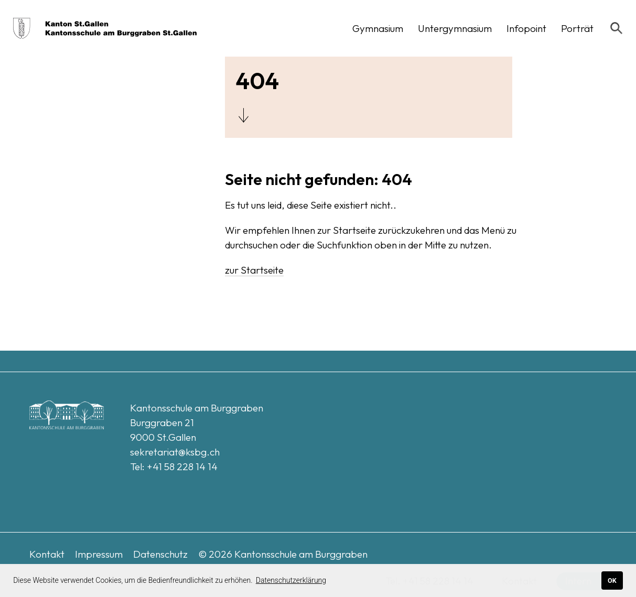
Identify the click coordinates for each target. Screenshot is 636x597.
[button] (378, 28)
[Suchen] (616, 28)
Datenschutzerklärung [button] (291, 580)
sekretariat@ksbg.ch (175, 452)
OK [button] (612, 580)
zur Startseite (254, 270)
